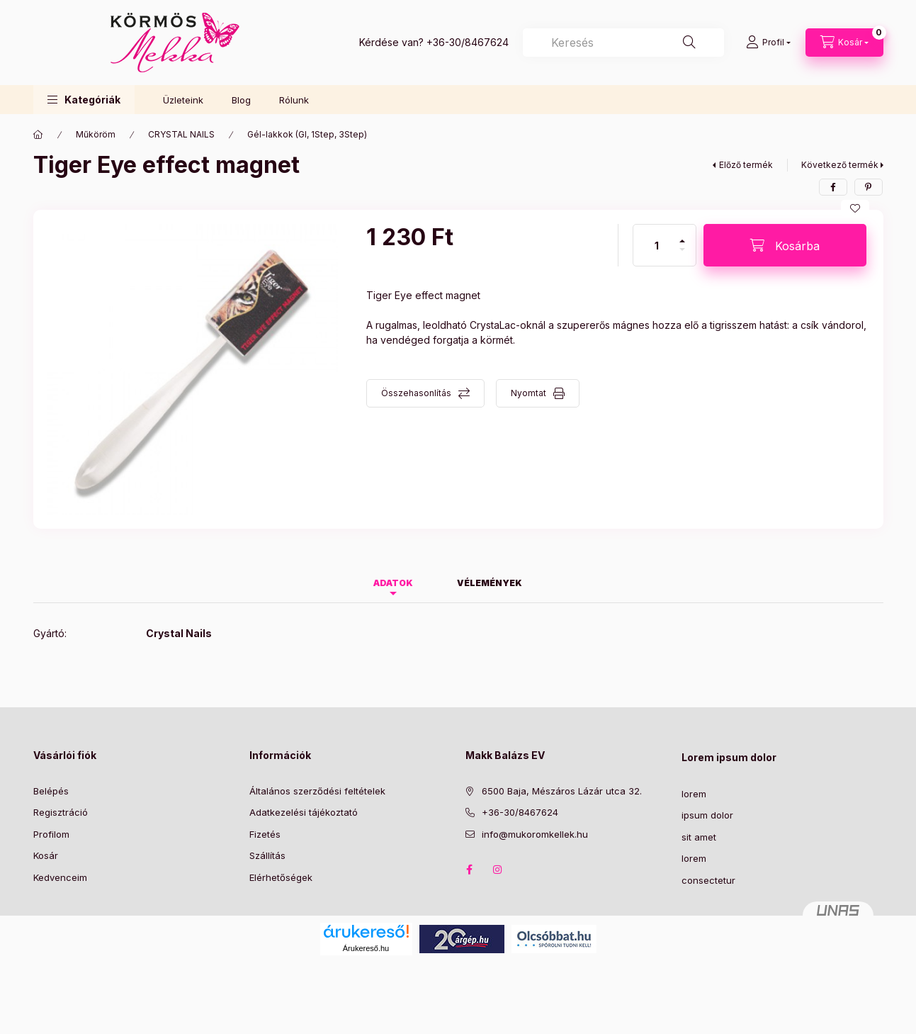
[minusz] (682, 255)
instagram (498, 869)
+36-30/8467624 (467, 42)
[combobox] (623, 42)
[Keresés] (689, 42)
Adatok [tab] (393, 583)
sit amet (699, 837)
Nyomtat (528, 393)
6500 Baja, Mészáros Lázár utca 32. (562, 791)
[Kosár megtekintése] (844, 42)
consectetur (708, 880)
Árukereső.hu (366, 948)
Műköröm (95, 134)
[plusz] (682, 235)
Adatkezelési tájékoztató (303, 812)
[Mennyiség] (656, 245)
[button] (84, 99)
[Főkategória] (38, 134)
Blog (241, 100)
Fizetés (265, 834)
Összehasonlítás (416, 393)
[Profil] (768, 42)
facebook (470, 869)
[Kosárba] (784, 245)
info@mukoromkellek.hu (535, 834)
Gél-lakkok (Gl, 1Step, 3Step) (307, 134)
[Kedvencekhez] (855, 208)
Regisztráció (60, 812)
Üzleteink (183, 100)
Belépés (51, 791)
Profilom (51, 834)
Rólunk (294, 100)
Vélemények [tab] (489, 583)
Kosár (45, 855)
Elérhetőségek (280, 877)
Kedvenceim (60, 877)
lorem (694, 793)
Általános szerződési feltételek (317, 791)
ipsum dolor (707, 815)
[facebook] (833, 187)
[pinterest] (868, 187)
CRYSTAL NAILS (181, 134)
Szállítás (267, 855)
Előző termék (746, 164)
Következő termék (839, 164)
